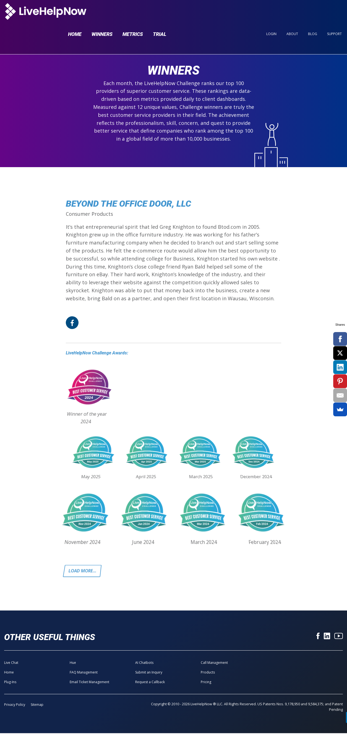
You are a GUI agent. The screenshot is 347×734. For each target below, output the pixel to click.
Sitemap (37, 705)
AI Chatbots (144, 663)
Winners (102, 14)
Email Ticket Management (89, 682)
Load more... (83, 571)
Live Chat (11, 663)
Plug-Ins (10, 682)
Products (208, 673)
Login (271, 14)
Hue (73, 663)
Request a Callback (150, 682)
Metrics (132, 14)
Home (75, 14)
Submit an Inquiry (148, 673)
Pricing (206, 682)
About (292, 14)
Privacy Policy (14, 705)
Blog (312, 14)
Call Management (214, 663)
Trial (159, 14)
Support (334, 14)
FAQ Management (84, 673)
